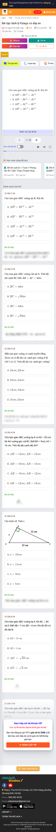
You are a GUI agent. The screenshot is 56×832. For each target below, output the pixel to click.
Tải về (41, 40)
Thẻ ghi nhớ (10, 63)
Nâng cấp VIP (28, 745)
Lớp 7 (4, 18)
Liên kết (6, 812)
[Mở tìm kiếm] (30, 12)
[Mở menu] (10, 12)
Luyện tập (30, 63)
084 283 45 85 (15, 797)
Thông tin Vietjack (12, 817)
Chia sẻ (14, 40)
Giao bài (14, 46)
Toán (10, 18)
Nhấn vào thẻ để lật (28, 132)
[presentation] (25, 94)
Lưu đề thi (41, 46)
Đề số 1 (5, 54)
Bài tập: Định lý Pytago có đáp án (27, 18)
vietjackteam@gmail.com (18, 801)
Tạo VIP (38, 12)
